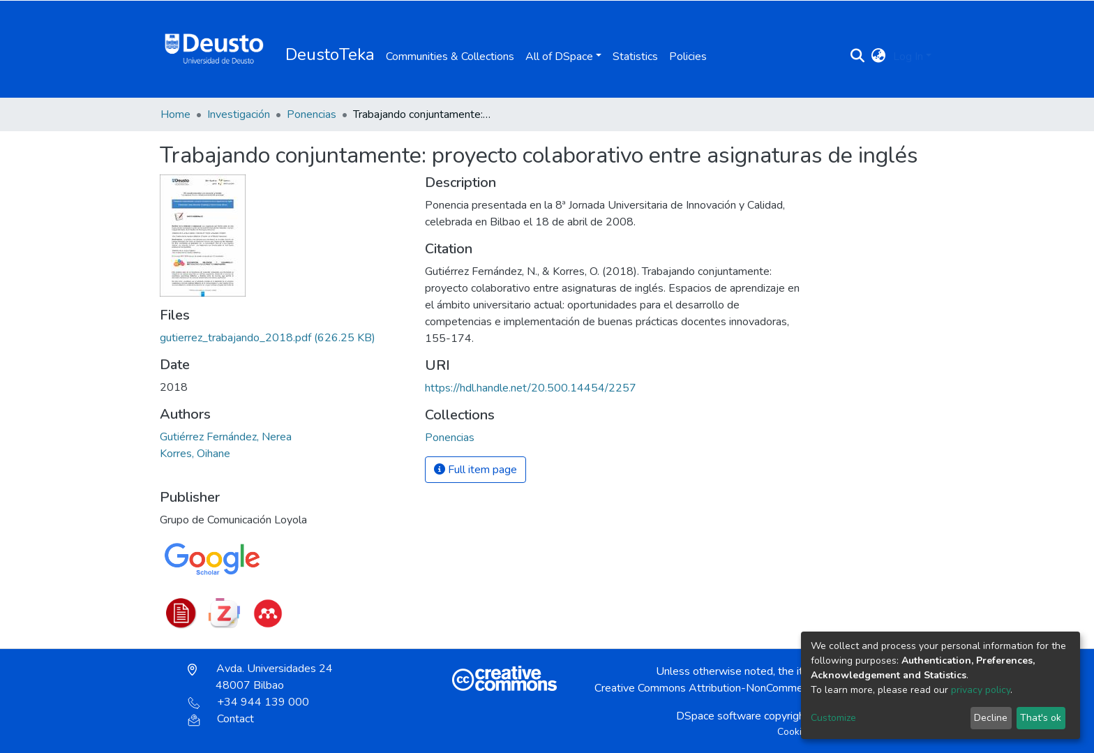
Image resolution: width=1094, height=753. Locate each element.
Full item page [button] (475, 469)
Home (175, 114)
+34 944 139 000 (248, 702)
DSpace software (718, 716)
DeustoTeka (330, 54)
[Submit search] (857, 56)
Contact (221, 718)
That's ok (1040, 717)
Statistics (635, 56)
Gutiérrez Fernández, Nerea (226, 437)
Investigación (238, 114)
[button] (878, 56)
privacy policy (980, 689)
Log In (908, 56)
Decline (990, 717)
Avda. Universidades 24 (260, 677)
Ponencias (311, 114)
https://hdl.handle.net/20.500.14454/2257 (530, 388)
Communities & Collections (450, 56)
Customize (833, 717)
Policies (688, 56)
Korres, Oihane (195, 453)
